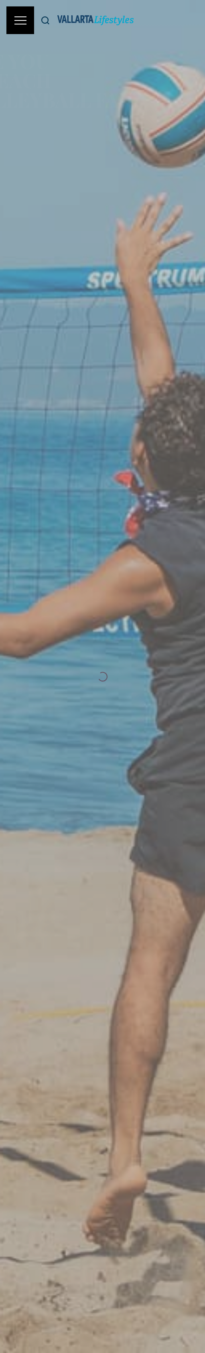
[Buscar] (45, 20)
